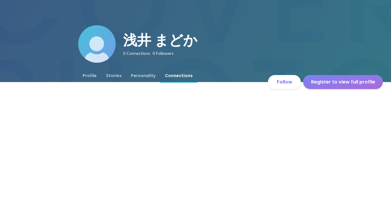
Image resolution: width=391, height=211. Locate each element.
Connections (179, 76)
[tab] (89, 76)
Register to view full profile (343, 82)
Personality (143, 76)
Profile (90, 76)
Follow (284, 82)
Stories (114, 76)
